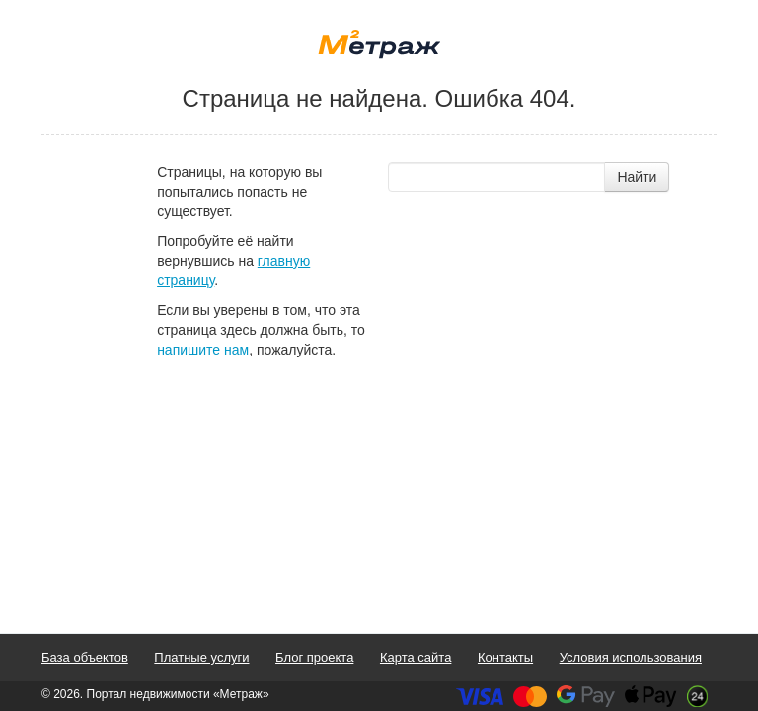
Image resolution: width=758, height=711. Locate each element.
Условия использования (631, 657)
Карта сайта (415, 657)
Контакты (505, 657)
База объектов (84, 657)
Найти (636, 177)
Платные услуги (201, 657)
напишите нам (203, 349)
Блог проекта (314, 657)
